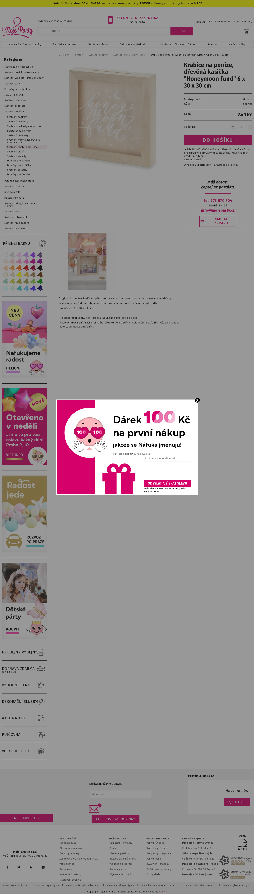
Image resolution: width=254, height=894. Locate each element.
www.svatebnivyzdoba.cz (83, 885)
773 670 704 (126, 18)
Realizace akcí (117, 869)
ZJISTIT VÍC (237, 802)
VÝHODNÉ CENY (24, 685)
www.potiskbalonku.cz (201, 885)
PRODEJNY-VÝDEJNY (24, 652)
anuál (165, 863)
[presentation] (167, 472)
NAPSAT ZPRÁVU (221, 221)
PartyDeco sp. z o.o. (225, 164)
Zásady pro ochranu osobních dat (79, 858)
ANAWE (163, 891)
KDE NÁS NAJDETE (193, 838)
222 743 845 (149, 18)
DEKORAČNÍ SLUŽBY (24, 701)
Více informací (192, 159)
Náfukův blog (26, 818)
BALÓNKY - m (154, 863)
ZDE (199, 3)
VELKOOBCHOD (24, 751)
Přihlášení (200, 22)
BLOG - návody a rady (158, 869)
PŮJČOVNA (24, 734)
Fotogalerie (153, 874)
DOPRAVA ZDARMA (24, 669)
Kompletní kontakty (120, 842)
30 (98, 3)
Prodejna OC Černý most (198, 874)
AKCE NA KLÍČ (24, 718)
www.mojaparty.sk (47, 885)
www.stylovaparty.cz (237, 885)
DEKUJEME (89, 3)
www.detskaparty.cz (120, 885)
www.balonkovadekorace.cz (160, 885)
